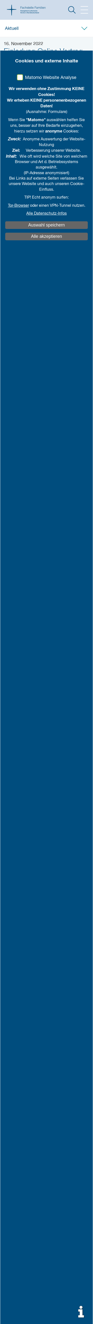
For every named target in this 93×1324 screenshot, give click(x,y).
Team (12, 997)
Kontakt (14, 1082)
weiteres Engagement (25, 1035)
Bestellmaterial (20, 978)
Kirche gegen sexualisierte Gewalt (36, 1088)
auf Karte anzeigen (30, 1068)
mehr (77, 487)
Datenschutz (18, 1101)
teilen (35, 94)
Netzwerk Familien (23, 1021)
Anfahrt (14, 1047)
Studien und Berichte (25, 958)
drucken (61, 94)
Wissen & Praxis (22, 946)
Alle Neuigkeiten (21, 933)
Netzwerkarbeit (21, 1016)
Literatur (14, 965)
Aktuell (12, 28)
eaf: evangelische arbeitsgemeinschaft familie (46, 1028)
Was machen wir (21, 1003)
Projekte (14, 972)
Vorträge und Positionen (27, 952)
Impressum (17, 1095)
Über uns (16, 991)
